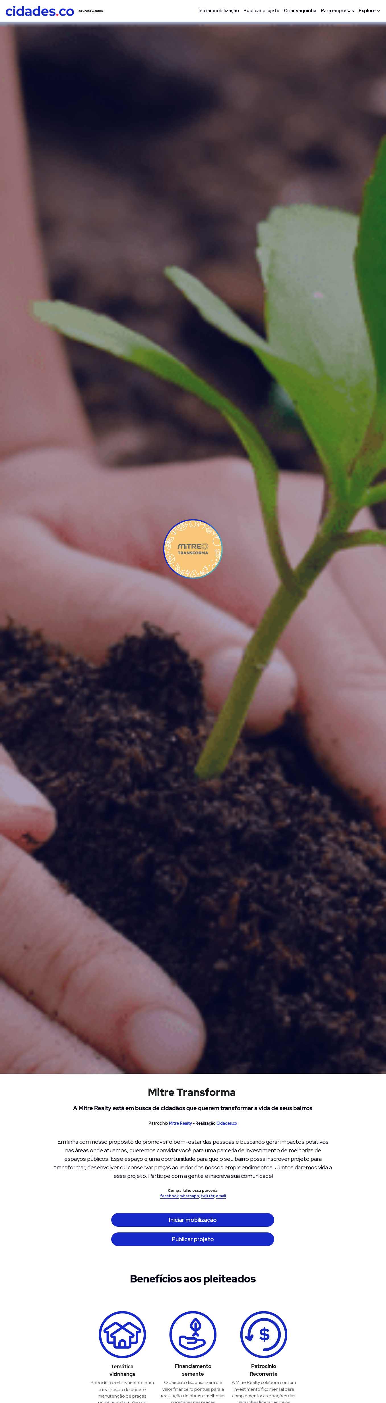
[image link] (40, 10)
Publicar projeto (193, 1239)
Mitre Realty (180, 1123)
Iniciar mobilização (193, 1220)
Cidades (224, 1123)
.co (234, 1123)
